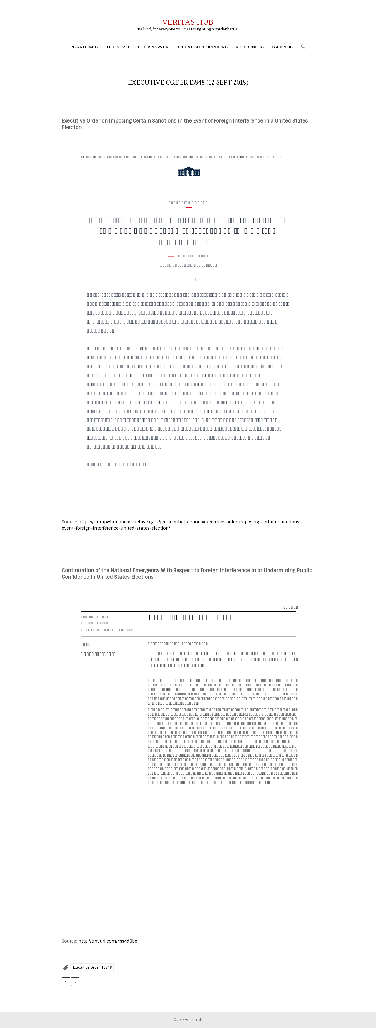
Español (282, 47)
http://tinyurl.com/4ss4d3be (107, 941)
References (249, 47)
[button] (303, 47)
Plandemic (84, 47)
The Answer (152, 47)
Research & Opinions (202, 47)
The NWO (117, 47)
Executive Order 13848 (92, 967)
